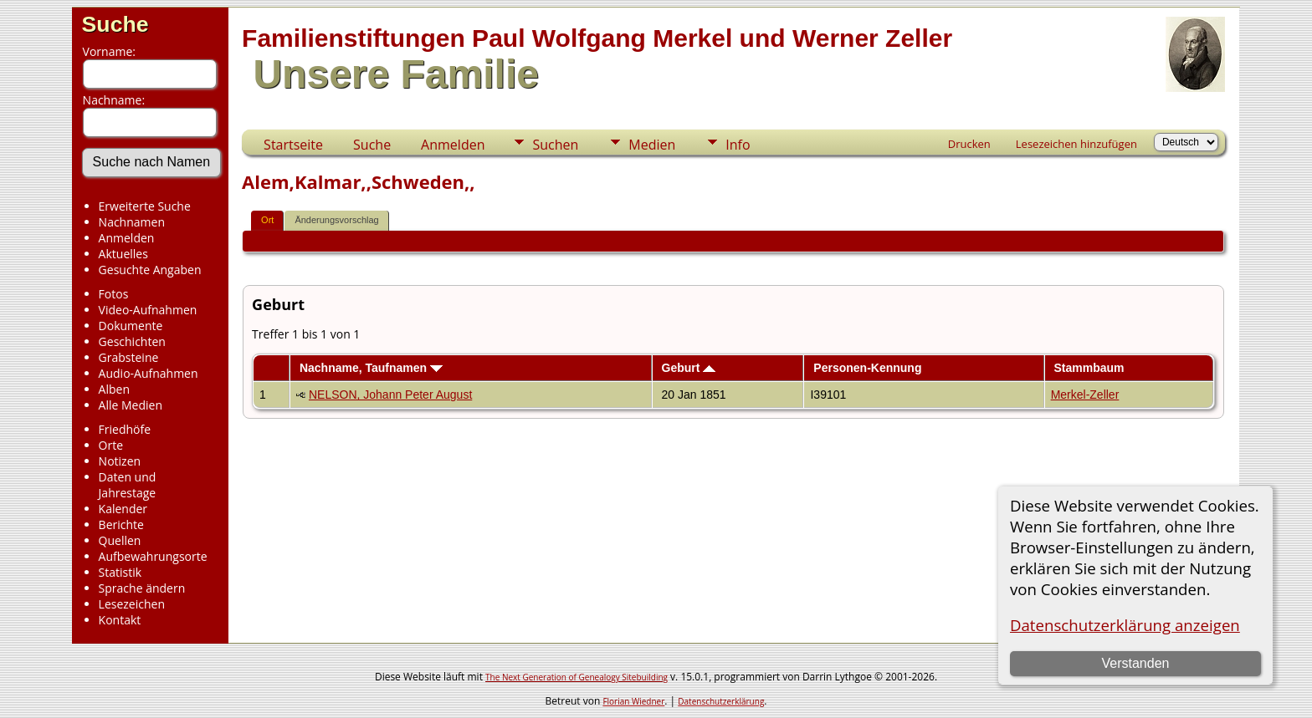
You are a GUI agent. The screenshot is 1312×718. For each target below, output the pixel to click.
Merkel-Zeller (1085, 394)
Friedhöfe (125, 429)
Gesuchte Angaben (150, 270)
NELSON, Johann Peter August (390, 394)
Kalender (123, 509)
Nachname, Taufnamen (371, 367)
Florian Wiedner (633, 701)
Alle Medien (130, 405)
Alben (114, 389)
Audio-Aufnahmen (148, 373)
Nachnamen (132, 222)
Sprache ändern (142, 588)
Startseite (293, 144)
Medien (651, 144)
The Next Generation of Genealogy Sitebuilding (576, 677)
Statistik (120, 572)
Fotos (114, 294)
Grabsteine (129, 357)
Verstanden (1135, 663)
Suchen (555, 144)
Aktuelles (123, 254)
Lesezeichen (132, 604)
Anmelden (127, 238)
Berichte (121, 524)
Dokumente (131, 326)
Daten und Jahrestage (127, 485)
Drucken (969, 143)
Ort (267, 220)
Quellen (120, 540)
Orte (111, 445)
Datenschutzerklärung (721, 701)
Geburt (689, 367)
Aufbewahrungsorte (153, 556)
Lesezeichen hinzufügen (1076, 143)
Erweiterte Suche (145, 206)
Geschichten (132, 341)
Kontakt (120, 620)
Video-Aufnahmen (148, 310)
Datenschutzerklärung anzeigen (1125, 624)
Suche (115, 24)
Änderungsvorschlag (336, 220)
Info (737, 144)
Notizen (120, 461)
